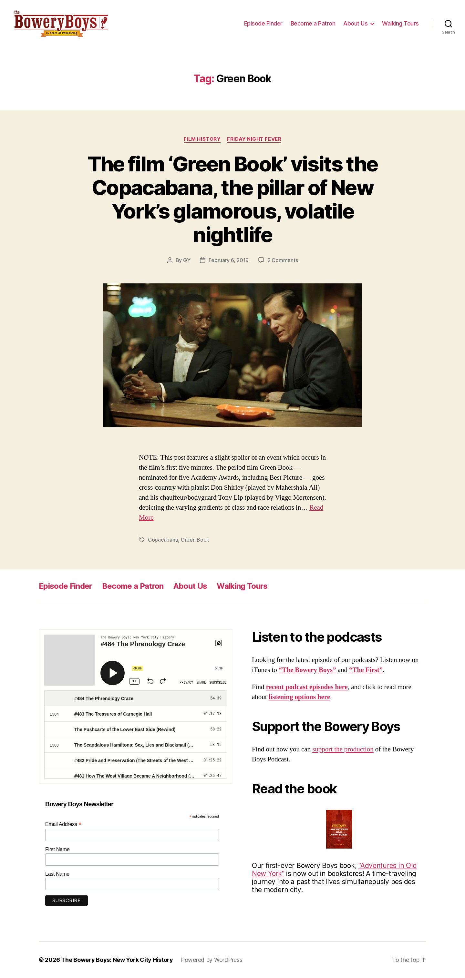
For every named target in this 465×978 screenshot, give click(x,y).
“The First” (366, 670)
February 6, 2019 (229, 260)
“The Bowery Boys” (307, 670)
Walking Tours (400, 23)
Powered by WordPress (212, 959)
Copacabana (163, 539)
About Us (355, 23)
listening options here (299, 697)
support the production (343, 749)
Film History (202, 139)
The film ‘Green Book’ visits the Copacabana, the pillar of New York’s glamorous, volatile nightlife (233, 199)
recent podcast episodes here (307, 687)
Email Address (63, 824)
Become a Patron (313, 23)
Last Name (57, 874)
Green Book (195, 539)
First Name (57, 849)
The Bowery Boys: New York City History (117, 959)
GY (186, 260)
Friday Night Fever (254, 139)
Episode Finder (263, 23)
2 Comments (282, 260)
